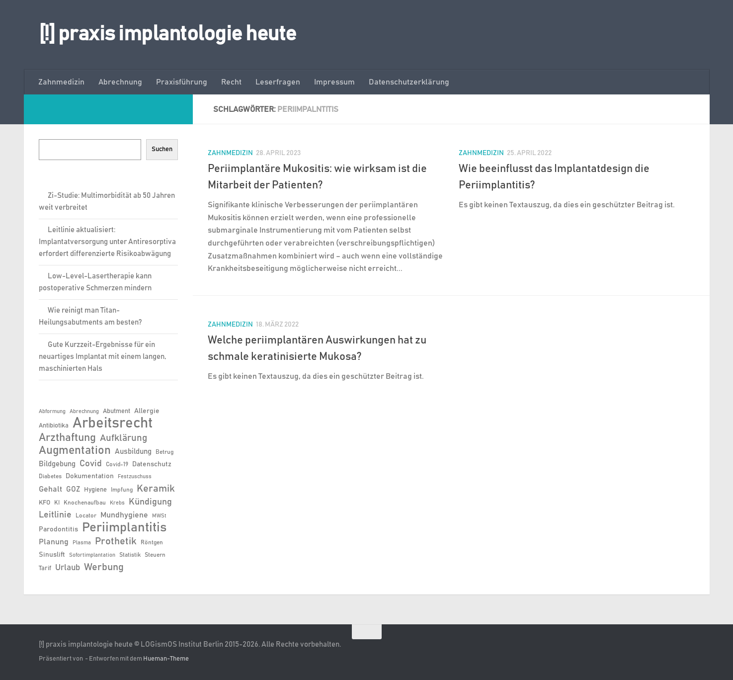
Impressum (334, 82)
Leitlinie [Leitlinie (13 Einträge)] (55, 514)
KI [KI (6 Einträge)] (57, 503)
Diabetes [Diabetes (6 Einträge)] (50, 476)
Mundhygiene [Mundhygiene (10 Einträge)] (124, 515)
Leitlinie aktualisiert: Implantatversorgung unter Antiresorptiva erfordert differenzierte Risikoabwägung (107, 241)
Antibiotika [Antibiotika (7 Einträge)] (54, 426)
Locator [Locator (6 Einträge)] (86, 515)
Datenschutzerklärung (409, 82)
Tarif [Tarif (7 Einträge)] (45, 568)
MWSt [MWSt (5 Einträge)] (159, 515)
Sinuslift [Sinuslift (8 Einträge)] (52, 554)
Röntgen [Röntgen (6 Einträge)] (152, 542)
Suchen (162, 149)
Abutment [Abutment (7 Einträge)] (116, 411)
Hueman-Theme (166, 659)
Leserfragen (277, 82)
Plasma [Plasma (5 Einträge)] (82, 542)
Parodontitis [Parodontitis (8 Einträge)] (58, 529)
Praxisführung (181, 82)
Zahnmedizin (61, 82)
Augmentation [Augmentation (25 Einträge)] (75, 450)
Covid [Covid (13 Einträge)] (91, 463)
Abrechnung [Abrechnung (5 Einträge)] (84, 411)
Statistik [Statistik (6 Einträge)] (130, 555)
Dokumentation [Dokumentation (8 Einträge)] (90, 476)
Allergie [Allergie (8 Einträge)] (147, 411)
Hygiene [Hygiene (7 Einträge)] (95, 490)
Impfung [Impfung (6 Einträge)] (122, 490)
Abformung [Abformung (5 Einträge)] (52, 411)
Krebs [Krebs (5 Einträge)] (117, 503)
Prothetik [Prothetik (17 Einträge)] (116, 541)
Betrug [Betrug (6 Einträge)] (164, 452)
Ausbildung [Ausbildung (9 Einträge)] (133, 451)
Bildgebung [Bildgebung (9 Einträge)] (57, 464)
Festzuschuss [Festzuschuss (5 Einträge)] (135, 476)
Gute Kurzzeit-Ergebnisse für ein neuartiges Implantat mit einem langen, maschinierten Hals (102, 356)
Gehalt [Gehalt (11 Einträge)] (50, 489)
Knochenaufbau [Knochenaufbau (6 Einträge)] (85, 503)
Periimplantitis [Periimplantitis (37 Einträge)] (124, 528)
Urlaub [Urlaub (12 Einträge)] (67, 568)
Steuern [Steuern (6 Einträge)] (155, 555)
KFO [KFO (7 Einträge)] (44, 503)
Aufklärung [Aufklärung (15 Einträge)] (123, 438)
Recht (231, 82)
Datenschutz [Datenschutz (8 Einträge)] (151, 464)
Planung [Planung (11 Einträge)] (54, 542)
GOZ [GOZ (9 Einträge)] (73, 489)
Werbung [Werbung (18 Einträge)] (104, 567)
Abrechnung (120, 82)
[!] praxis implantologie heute (168, 34)
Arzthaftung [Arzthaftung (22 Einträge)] (67, 437)
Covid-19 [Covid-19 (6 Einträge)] (117, 464)
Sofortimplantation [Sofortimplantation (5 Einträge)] (92, 555)
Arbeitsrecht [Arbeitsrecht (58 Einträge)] (113, 423)
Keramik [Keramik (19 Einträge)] (156, 489)
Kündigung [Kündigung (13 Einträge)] (150, 502)
